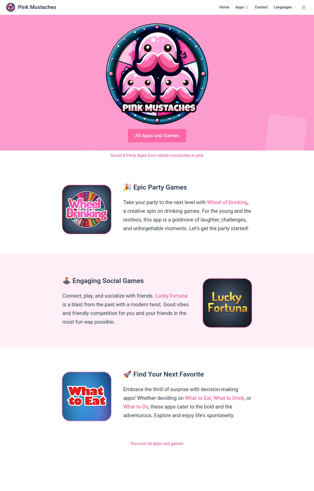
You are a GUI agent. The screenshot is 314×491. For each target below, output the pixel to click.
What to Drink (229, 398)
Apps (242, 7)
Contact (261, 7)
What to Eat (198, 398)
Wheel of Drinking (227, 202)
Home (224, 7)
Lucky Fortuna (171, 296)
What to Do (135, 407)
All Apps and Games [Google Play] (157, 135)
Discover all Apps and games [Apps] (157, 443)
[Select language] (285, 7)
